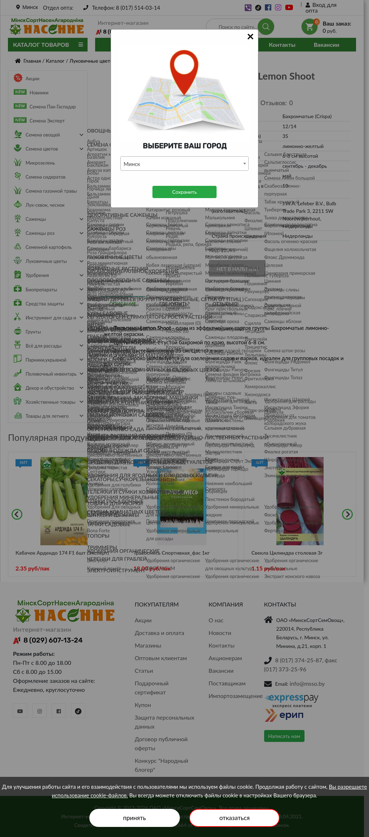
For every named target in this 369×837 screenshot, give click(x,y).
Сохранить (184, 192)
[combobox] (184, 163)
